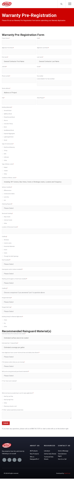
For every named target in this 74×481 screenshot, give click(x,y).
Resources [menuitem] (50, 446)
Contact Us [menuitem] (62, 447)
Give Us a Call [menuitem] (62, 463)
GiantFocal (67, 475)
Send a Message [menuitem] (63, 454)
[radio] (36, 217)
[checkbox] (36, 125)
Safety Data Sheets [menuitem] (50, 454)
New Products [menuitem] (34, 454)
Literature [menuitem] (47, 451)
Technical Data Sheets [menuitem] (48, 459)
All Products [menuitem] (34, 451)
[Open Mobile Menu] (70, 4)
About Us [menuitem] (35, 446)
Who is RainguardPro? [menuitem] (34, 459)
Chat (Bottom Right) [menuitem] (62, 458)
